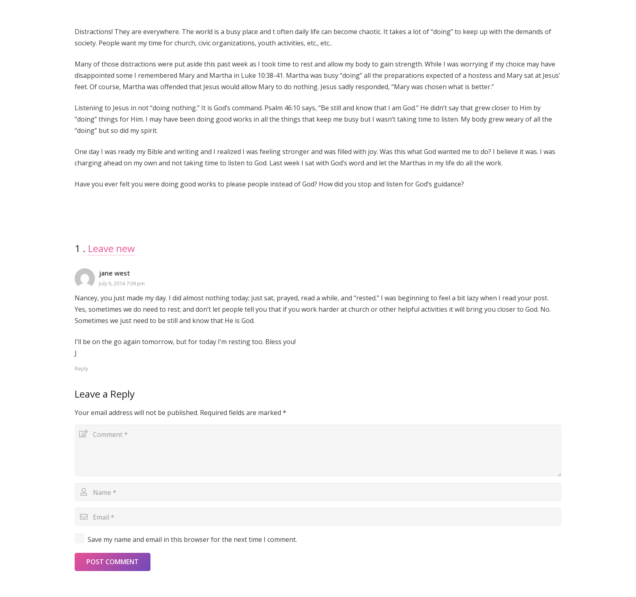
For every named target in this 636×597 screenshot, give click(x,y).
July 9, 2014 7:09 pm (122, 283)
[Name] (318, 492)
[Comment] (318, 451)
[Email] (318, 517)
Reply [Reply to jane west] (81, 368)
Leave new (111, 248)
